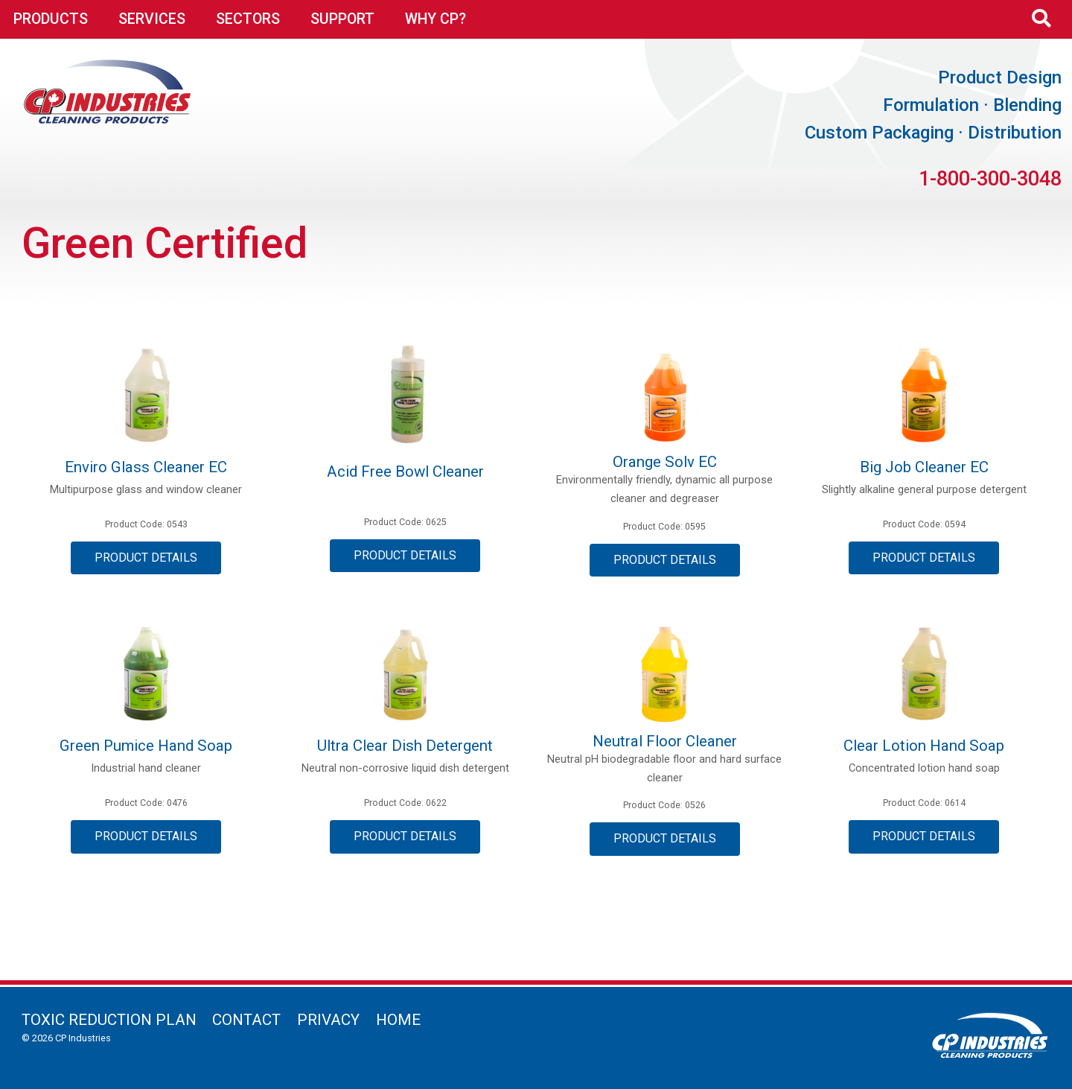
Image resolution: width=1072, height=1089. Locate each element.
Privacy (328, 1020)
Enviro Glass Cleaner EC (146, 467)
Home (398, 1020)
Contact (246, 1020)
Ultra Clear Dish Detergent (405, 746)
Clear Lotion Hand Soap (923, 746)
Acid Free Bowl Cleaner (405, 471)
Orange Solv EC (665, 462)
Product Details (146, 557)
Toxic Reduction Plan (109, 1020)
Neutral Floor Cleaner (665, 741)
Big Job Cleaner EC (924, 467)
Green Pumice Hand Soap (146, 746)
